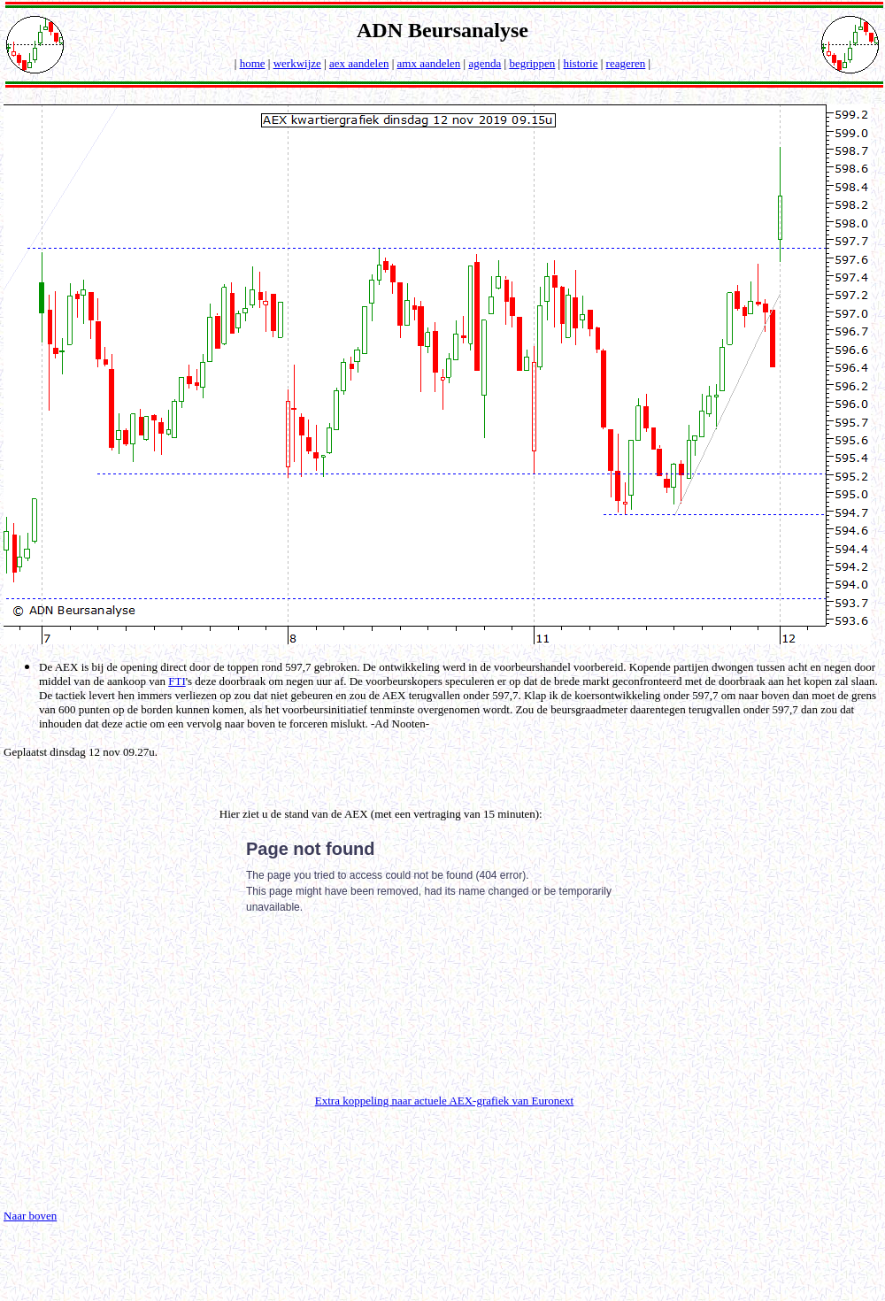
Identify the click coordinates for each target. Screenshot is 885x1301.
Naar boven (30, 1215)
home (253, 63)
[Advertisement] (107, 965)
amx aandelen (429, 63)
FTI (177, 681)
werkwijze (297, 63)
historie (580, 63)
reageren (626, 63)
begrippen (532, 63)
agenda (484, 63)
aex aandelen (359, 63)
